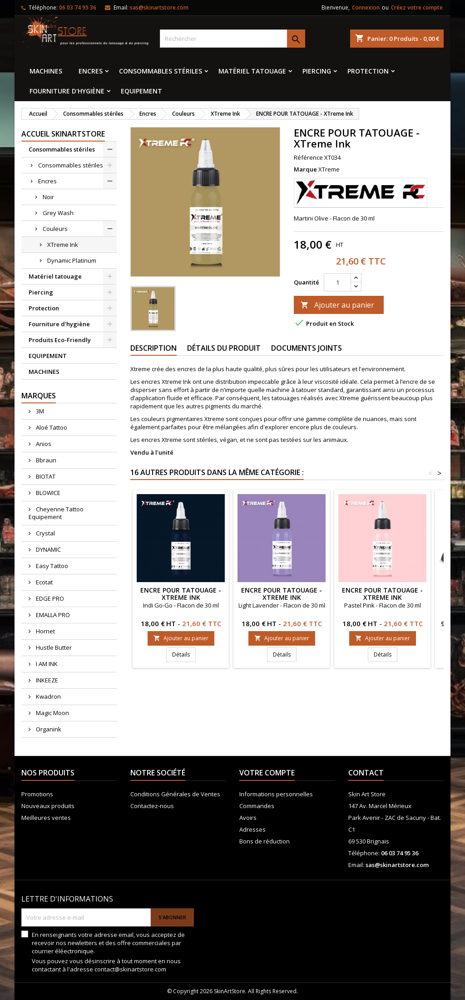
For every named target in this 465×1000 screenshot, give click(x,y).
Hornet (45, 631)
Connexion (366, 7)
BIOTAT (45, 476)
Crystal (45, 533)
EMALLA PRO (52, 615)
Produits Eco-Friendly (60, 340)
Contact (366, 773)
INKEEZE (46, 680)
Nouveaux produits (47, 806)
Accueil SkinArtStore (63, 134)
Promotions (37, 794)
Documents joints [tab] (306, 348)
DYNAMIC (48, 549)
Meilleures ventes (46, 818)
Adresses (252, 829)
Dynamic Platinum (71, 260)
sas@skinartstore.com (159, 7)
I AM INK (46, 664)
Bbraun (45, 460)
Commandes (256, 806)
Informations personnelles (276, 794)
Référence (308, 157)
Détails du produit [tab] (224, 348)
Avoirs (248, 818)
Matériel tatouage (252, 71)
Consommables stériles (160, 71)
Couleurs (55, 229)
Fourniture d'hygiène (67, 91)
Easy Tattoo (51, 566)
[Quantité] (337, 282)
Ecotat (44, 582)
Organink (48, 729)
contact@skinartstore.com (130, 969)
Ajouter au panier (337, 305)
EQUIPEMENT (141, 91)
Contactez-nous (152, 806)
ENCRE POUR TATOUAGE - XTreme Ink (180, 594)
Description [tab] (153, 348)
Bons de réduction (264, 841)
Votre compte (267, 773)
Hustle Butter (53, 647)
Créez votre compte (417, 7)
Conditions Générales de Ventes (175, 794)
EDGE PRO (49, 598)
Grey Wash (58, 213)
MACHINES (46, 71)
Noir (48, 197)
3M (39, 411)
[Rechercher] (232, 38)
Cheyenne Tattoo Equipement (56, 513)
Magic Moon (52, 713)
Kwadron (48, 696)
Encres (91, 71)
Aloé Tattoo (51, 427)
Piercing (316, 71)
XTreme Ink (62, 244)
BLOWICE (47, 493)
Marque (305, 169)
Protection (368, 71)
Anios (43, 444)
